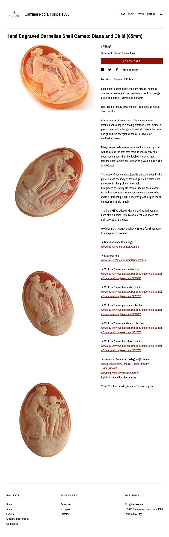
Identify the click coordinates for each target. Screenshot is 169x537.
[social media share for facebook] (103, 70)
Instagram (66, 509)
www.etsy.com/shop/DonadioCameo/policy (123, 260)
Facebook (66, 504)
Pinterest (65, 514)
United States (121, 53)
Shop (122, 14)
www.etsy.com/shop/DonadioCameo (120, 247)
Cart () (151, 14)
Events (140, 14)
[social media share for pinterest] (117, 70)
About (131, 14)
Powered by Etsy (133, 514)
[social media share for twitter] (110, 70)
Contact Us (12, 524)
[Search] (161, 14)
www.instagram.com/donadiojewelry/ (120, 373)
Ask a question (130, 70)
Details (106, 79)
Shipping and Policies (17, 519)
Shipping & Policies (124, 79)
